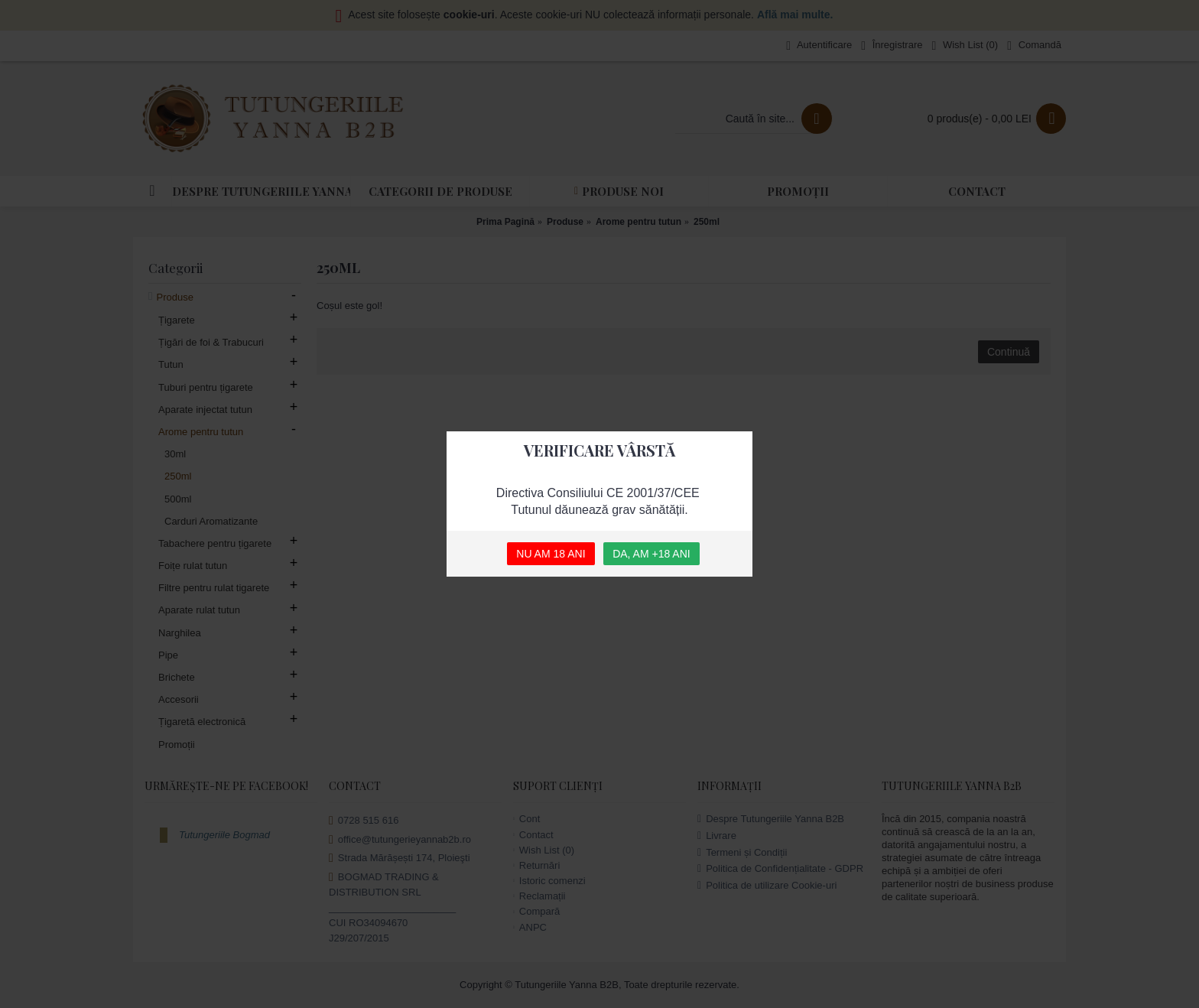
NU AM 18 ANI (550, 554)
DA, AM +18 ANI (651, 554)
